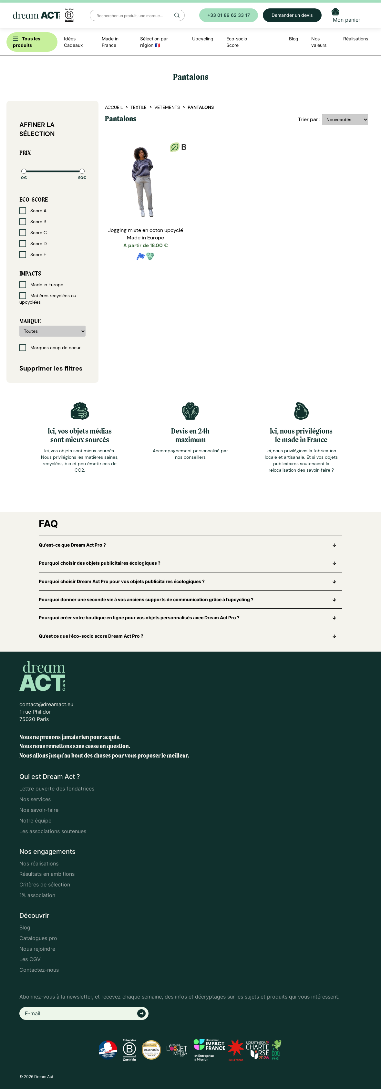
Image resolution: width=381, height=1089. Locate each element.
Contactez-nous (39, 970)
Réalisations (355, 38)
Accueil (114, 107)
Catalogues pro (38, 938)
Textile (138, 107)
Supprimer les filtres (51, 368)
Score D (33, 243)
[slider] (23, 171)
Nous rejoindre (37, 949)
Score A (32, 210)
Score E (32, 254)
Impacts (30, 273)
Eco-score (33, 199)
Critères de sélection (44, 884)
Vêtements (167, 107)
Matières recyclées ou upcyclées (47, 298)
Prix (25, 152)
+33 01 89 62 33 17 (228, 15)
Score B (32, 221)
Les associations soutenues (52, 831)
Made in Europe (41, 284)
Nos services (35, 799)
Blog (24, 927)
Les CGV (30, 959)
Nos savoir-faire (38, 810)
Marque (30, 321)
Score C (33, 232)
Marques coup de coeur (50, 347)
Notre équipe (35, 820)
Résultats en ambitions (47, 874)
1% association (37, 895)
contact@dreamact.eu (46, 704)
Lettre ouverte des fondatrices (56, 788)
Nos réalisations (38, 863)
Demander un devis (292, 15)
